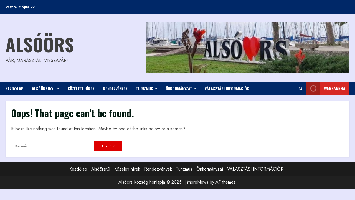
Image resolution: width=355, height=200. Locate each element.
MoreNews (197, 182)
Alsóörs (40, 44)
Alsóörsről (43, 88)
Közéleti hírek (81, 88)
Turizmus (144, 88)
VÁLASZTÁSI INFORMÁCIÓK (227, 88)
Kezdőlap (15, 88)
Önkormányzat (179, 88)
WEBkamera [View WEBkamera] (325, 88)
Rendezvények (115, 88)
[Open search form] (300, 88)
